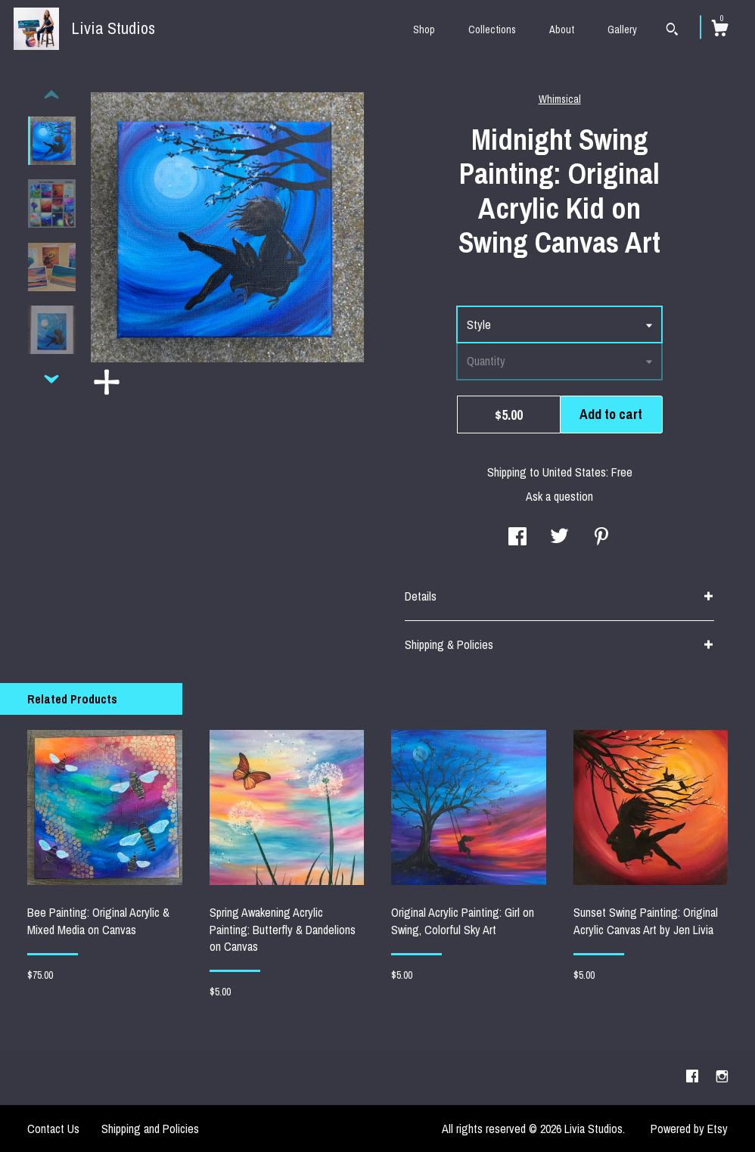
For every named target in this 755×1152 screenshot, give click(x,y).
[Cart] (719, 30)
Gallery (622, 29)
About (561, 29)
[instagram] (722, 1076)
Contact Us (53, 1128)
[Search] (672, 31)
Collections (492, 29)
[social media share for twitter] (559, 537)
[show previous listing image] (51, 95)
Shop (424, 29)
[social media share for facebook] (517, 537)
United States (574, 472)
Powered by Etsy (689, 1128)
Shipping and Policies (150, 1128)
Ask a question (559, 496)
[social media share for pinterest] (601, 537)
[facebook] (693, 1076)
